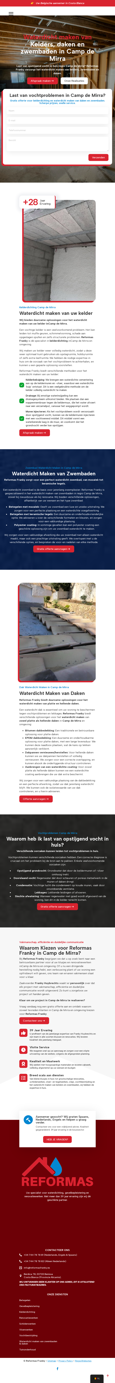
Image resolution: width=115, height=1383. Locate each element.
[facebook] (57, 1380)
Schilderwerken (27, 1335)
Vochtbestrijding (28, 1347)
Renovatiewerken (28, 1329)
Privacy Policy (65, 1372)
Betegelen (24, 1312)
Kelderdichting (27, 1323)
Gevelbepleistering (29, 1317)
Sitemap (51, 1372)
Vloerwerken (26, 1341)
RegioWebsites (83, 1372)
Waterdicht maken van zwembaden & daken (38, 1354)
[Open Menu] (109, 17)
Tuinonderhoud (27, 1361)
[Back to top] (107, 1375)
